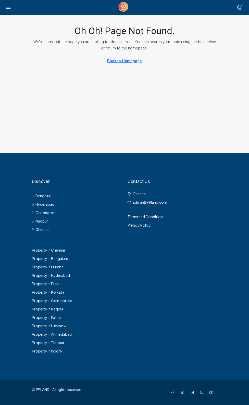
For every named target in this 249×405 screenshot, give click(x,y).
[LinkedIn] (202, 392)
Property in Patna (46, 317)
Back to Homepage (124, 61)
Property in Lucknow (49, 325)
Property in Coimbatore (52, 300)
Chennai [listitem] (40, 229)
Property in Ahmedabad (52, 334)
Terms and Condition (145, 216)
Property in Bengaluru (50, 258)
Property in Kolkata (48, 292)
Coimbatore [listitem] (44, 212)
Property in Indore (47, 351)
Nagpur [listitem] (40, 221)
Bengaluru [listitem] (42, 195)
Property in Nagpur (48, 309)
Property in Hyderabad (51, 275)
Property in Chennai (48, 250)
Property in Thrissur (48, 342)
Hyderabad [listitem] (43, 204)
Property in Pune (45, 283)
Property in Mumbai (48, 267)
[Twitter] (183, 392)
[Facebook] (173, 392)
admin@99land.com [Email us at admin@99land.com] (150, 202)
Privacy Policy (139, 225)
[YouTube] (212, 392)
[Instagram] (193, 392)
